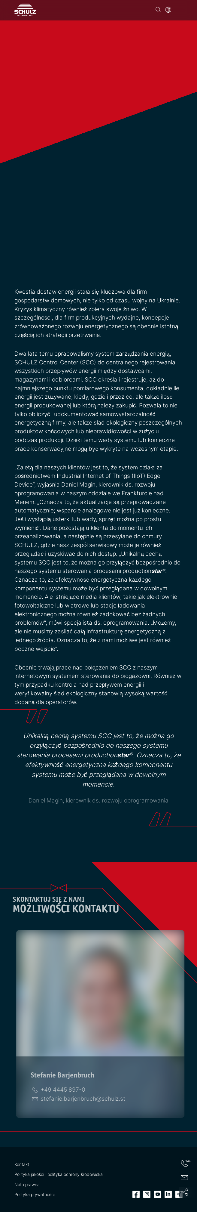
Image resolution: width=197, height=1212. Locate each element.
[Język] (168, 9)
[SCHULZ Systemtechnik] (25, 9)
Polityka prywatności (34, 1194)
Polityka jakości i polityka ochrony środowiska (58, 1174)
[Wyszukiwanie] (158, 9)
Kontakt (21, 1164)
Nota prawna (27, 1184)
